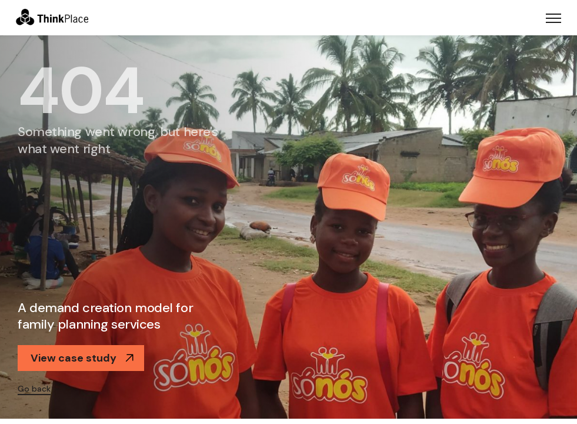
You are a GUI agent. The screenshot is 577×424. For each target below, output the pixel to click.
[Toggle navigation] (553, 17)
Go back (34, 388)
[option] (288, 227)
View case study (82, 358)
